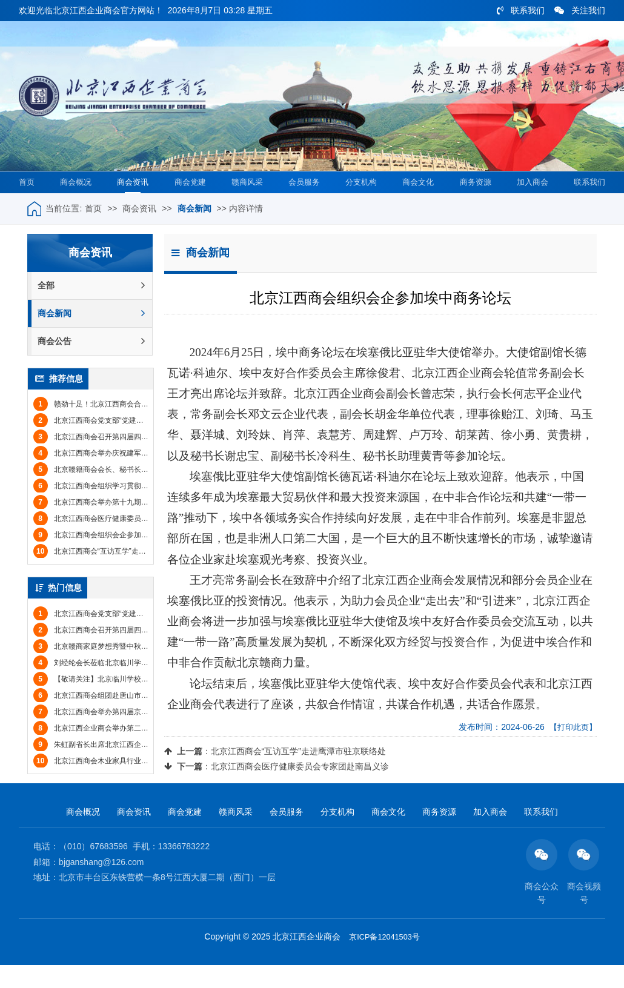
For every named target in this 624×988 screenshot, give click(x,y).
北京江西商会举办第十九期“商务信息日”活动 (115, 524)
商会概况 (75, 203)
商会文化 (415, 203)
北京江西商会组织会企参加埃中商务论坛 (109, 557)
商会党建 (189, 203)
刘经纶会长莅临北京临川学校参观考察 (105, 684)
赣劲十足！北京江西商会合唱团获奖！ (105, 426)
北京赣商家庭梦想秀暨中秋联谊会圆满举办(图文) (122, 668)
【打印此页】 (571, 749)
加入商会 (528, 203)
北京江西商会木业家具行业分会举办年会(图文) (118, 782)
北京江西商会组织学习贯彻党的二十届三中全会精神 (127, 508)
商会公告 (91, 363)
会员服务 (302, 203)
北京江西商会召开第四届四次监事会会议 (109, 459)
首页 (28, 203)
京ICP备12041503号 (384, 961)
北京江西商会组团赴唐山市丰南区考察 (105, 717)
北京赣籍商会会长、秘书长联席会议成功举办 (116, 492)
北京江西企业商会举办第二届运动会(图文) (111, 750)
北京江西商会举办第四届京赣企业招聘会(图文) (118, 733)
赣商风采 (245, 203)
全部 (91, 308)
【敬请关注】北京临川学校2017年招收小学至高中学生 (131, 701)
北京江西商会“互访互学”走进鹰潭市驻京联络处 (298, 773)
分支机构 (359, 203)
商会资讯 (132, 203)
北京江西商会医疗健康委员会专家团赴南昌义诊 (300, 789)
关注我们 (579, 10)
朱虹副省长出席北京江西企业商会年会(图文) (115, 766)
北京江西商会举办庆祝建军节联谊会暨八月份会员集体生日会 (141, 475)
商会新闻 (194, 231)
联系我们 (521, 10)
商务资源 (472, 203)
